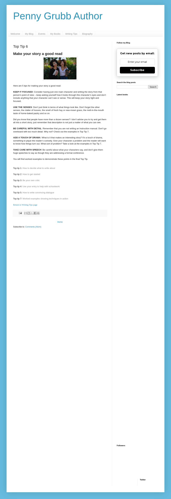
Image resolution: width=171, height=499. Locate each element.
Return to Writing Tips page (25, 205)
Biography (87, 34)
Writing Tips (71, 34)
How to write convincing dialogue (38, 192)
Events (41, 34)
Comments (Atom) (33, 227)
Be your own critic (31, 180)
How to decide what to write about (39, 168)
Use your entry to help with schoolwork (41, 186)
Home (60, 222)
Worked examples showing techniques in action (45, 198)
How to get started (31, 174)
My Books (55, 34)
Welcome (15, 34)
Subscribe (137, 70)
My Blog (29, 34)
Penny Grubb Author (58, 15)
